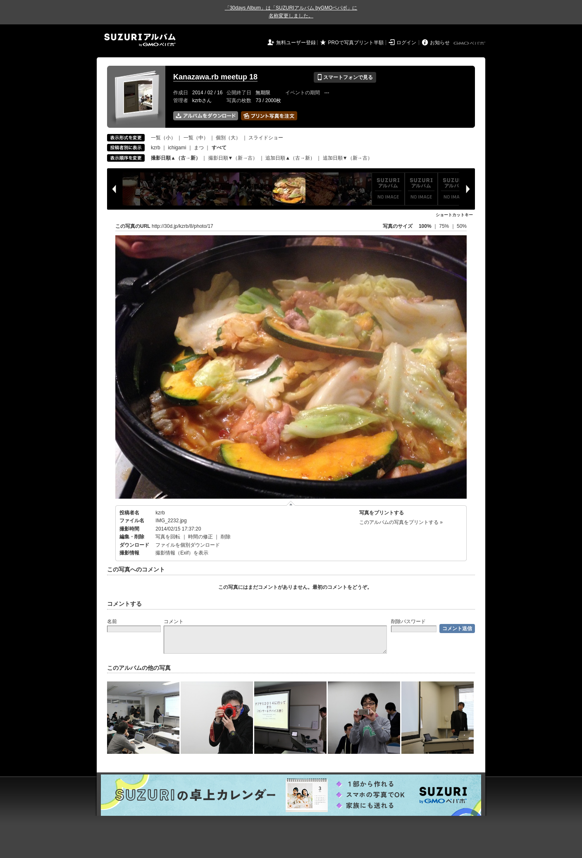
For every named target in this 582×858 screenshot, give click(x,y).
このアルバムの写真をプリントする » (401, 522)
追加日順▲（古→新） (290, 158)
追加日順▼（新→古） (347, 158)
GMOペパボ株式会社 (470, 43)
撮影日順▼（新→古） (233, 158)
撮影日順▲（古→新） (175, 158)
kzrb (155, 148)
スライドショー (265, 138)
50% (462, 226)
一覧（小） (163, 138)
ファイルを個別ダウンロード (187, 545)
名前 (112, 621)
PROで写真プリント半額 (356, 42)
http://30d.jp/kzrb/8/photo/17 (182, 226)
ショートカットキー (454, 215)
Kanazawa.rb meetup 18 (215, 77)
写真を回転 (167, 537)
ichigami (177, 148)
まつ (199, 148)
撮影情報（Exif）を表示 (181, 553)
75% (444, 226)
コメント (174, 621)
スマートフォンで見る (345, 77)
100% (425, 226)
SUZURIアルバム (140, 40)
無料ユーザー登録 (296, 42)
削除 (226, 537)
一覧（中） (196, 138)
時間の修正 (200, 537)
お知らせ (440, 42)
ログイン (406, 42)
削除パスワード (408, 621)
